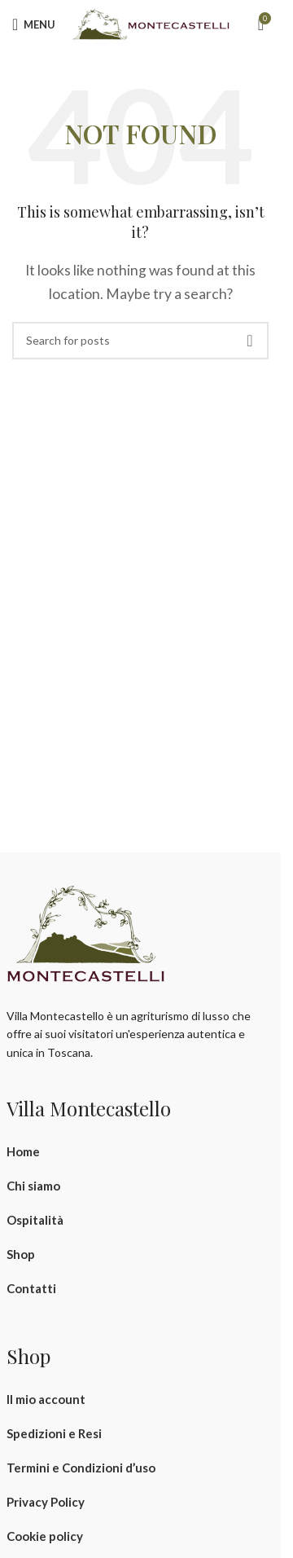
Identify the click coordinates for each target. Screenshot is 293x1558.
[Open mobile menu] (33, 24)
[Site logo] (151, 22)
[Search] (140, 340)
